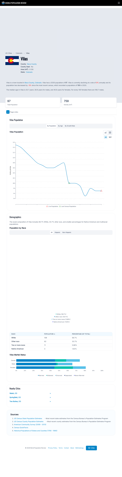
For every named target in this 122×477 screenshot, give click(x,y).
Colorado (19, 53)
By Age (60, 126)
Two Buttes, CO (30, 414)
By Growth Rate (70, 126)
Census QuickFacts (21, 440)
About (72, 460)
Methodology (79, 460)
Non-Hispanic (66, 238)
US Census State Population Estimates (28, 431)
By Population (51, 126)
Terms (61, 460)
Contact (66, 460)
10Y (110, 137)
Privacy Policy (52, 460)
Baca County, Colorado (33, 83)
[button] (119, 3)
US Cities (8, 53)
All (106, 137)
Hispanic (57, 238)
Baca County (32, 64)
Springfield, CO (30, 410)
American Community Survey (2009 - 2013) (30, 437)
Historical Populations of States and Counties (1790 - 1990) (36, 443)
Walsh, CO (30, 406)
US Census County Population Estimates (29, 434)
